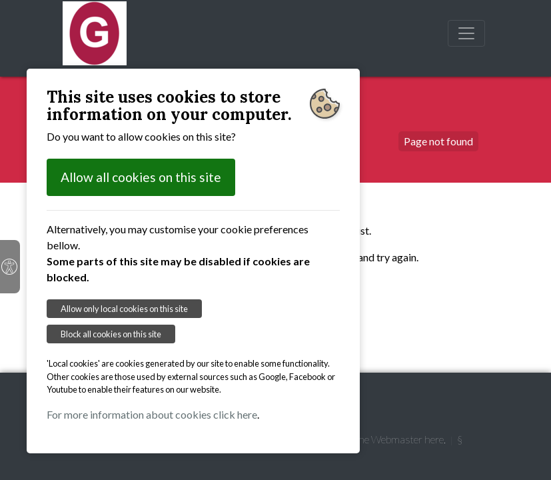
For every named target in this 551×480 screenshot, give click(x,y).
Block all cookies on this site (111, 334)
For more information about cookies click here (152, 414)
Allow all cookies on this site (141, 177)
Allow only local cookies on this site (124, 308)
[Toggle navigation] (466, 33)
